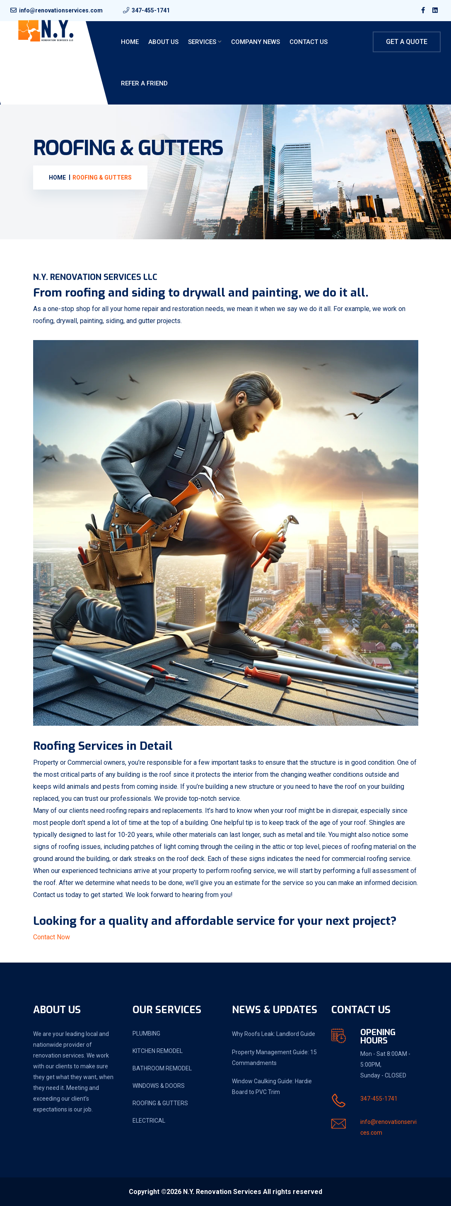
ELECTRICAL (149, 1120)
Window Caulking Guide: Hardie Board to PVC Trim (272, 1086)
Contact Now (51, 937)
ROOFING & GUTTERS (160, 1103)
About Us (163, 42)
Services (202, 42)
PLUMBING (146, 1033)
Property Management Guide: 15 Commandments (274, 1057)
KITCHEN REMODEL (158, 1051)
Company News (255, 42)
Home (130, 42)
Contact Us (308, 42)
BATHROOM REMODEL (162, 1068)
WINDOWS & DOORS (159, 1085)
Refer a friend (144, 83)
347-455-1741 (151, 10)
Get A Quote (406, 42)
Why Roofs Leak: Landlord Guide (273, 1034)
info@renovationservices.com (61, 10)
